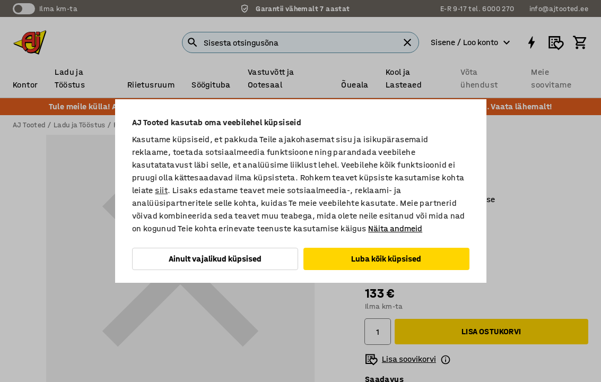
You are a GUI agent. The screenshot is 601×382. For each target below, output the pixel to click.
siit (161, 190)
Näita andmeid (395, 228)
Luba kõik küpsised (386, 259)
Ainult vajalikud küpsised (215, 259)
